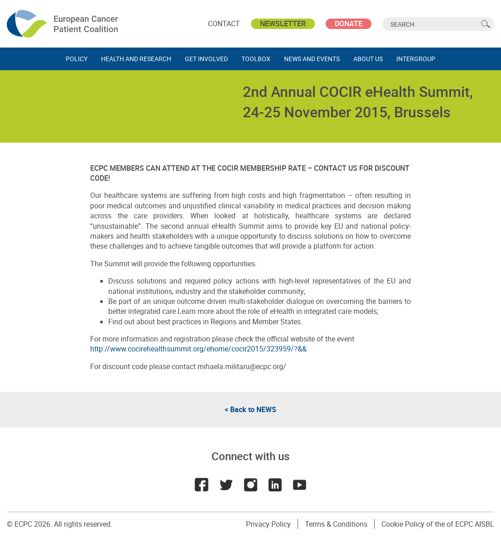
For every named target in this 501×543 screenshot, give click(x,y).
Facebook (201, 484)
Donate (348, 24)
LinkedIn (275, 484)
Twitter (226, 484)
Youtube (299, 484)
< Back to (250, 409)
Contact (224, 24)
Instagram (250, 484)
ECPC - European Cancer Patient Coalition (63, 24)
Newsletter (283, 24)
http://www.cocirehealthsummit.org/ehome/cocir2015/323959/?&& (198, 349)
